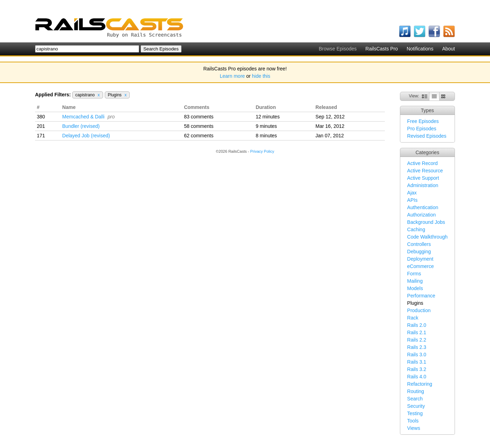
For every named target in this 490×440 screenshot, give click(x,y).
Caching (416, 229)
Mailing (415, 281)
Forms (414, 273)
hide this (261, 76)
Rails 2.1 (416, 332)
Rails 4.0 (416, 376)
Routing (415, 391)
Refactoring (420, 384)
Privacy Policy (262, 151)
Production (419, 310)
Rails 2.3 (416, 347)
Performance (421, 295)
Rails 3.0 (416, 354)
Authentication (422, 207)
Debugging (419, 251)
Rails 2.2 (416, 340)
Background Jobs (426, 222)
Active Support (423, 178)
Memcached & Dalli (83, 116)
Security (416, 406)
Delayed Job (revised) (86, 135)
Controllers (419, 244)
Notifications (420, 48)
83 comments (198, 116)
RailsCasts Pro (382, 48)
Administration (422, 185)
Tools (413, 421)
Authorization (421, 215)
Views (413, 428)
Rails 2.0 (416, 325)
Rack (412, 318)
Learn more (232, 76)
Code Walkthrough (427, 237)
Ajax (412, 192)
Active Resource (425, 170)
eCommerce (420, 266)
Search (415, 398)
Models (415, 288)
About (448, 48)
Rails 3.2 (416, 369)
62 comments (198, 135)
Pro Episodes (421, 128)
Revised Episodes (427, 136)
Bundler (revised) (81, 126)
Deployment (420, 259)
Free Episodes (423, 121)
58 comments (198, 126)
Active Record (422, 163)
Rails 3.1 (416, 362)
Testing (415, 413)
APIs (412, 200)
